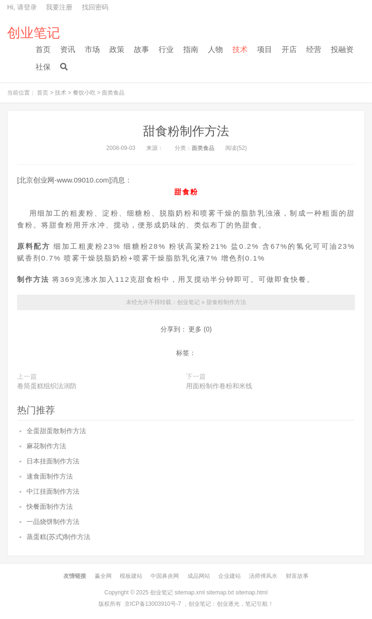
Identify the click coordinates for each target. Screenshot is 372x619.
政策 (116, 49)
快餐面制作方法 (50, 506)
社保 (43, 67)
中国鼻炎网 (165, 576)
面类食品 (113, 92)
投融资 (342, 49)
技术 (240, 49)
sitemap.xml (190, 592)
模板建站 (131, 576)
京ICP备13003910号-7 (152, 604)
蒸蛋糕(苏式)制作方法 (58, 537)
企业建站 (229, 576)
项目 (264, 49)
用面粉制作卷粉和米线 (219, 386)
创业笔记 (33, 33)
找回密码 (95, 7)
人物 (215, 49)
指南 (190, 49)
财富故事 (297, 576)
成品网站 (198, 576)
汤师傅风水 (263, 576)
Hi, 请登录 (22, 7)
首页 (43, 49)
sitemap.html (251, 592)
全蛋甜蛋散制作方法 (56, 431)
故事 (141, 49)
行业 (166, 49)
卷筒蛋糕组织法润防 (47, 386)
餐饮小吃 (84, 92)
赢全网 (103, 576)
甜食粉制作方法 (186, 131)
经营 (313, 49)
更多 (195, 329)
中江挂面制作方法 (53, 491)
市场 (92, 49)
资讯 (67, 49)
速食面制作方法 (50, 476)
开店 (289, 49)
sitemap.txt (220, 592)
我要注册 (59, 7)
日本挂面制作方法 (53, 461)
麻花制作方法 (46, 446)
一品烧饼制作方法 (53, 521)
